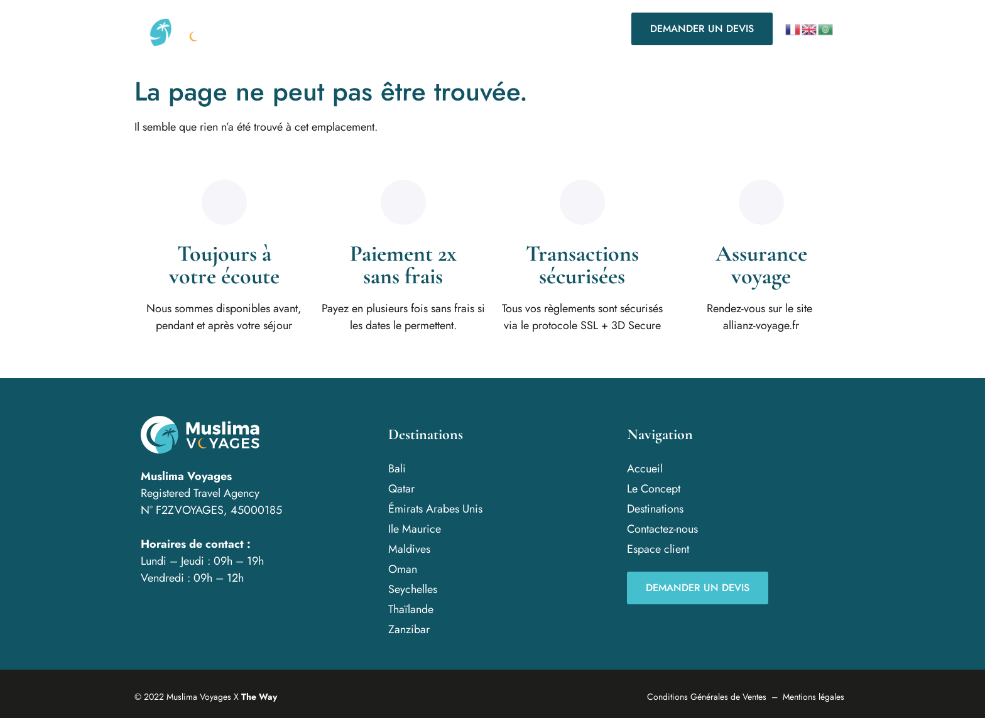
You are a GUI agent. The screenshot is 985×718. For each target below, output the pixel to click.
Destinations (462, 28)
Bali (397, 468)
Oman (402, 569)
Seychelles (412, 589)
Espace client (658, 549)
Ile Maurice (414, 529)
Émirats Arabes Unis (435, 509)
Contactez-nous (554, 28)
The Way (259, 696)
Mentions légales (813, 696)
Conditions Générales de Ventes (706, 696)
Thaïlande (410, 609)
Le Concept (379, 28)
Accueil (312, 28)
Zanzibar (409, 629)
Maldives (409, 549)
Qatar (401, 489)
